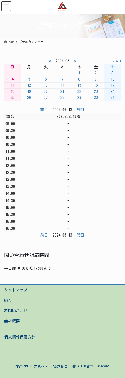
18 (12, 91)
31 (112, 98)
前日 (44, 110)
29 (79, 98)
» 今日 (116, 61)
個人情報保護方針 (19, 337)
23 (96, 91)
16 (96, 85)
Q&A (7, 300)
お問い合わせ (15, 311)
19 (29, 91)
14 (62, 85)
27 (46, 98)
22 (79, 91)
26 (29, 98)
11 (12, 85)
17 (112, 85)
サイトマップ (15, 290)
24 (112, 91)
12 (29, 85)
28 (62, 98)
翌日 (81, 110)
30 (96, 98)
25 (12, 98)
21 (62, 91)
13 (46, 85)
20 (46, 91)
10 (112, 79)
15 (79, 85)
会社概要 (12, 321)
